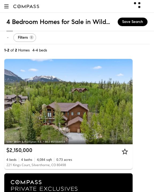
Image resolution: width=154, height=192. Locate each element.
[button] (6, 6)
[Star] (124, 151)
